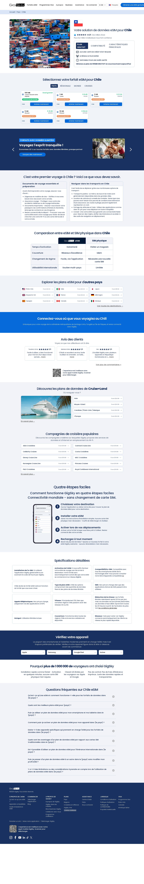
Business (69, 5)
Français (113, 5)
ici (123, 576)
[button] (32, 5)
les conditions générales (107, 608)
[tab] (82, 46)
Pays (18, 12)
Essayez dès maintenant (32, 154)
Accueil (12, 12)
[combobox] (113, 5)
